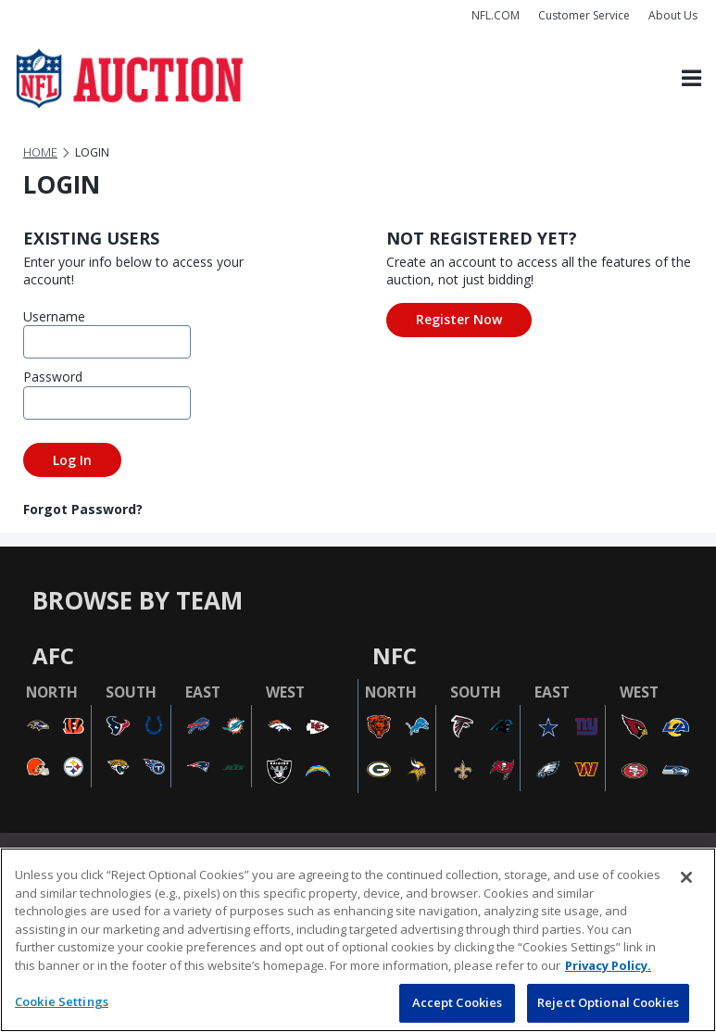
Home (40, 152)
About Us (672, 15)
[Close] (686, 877)
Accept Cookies (457, 1002)
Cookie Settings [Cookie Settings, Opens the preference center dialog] (61, 1001)
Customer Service (584, 15)
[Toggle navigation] (691, 78)
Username (51, 316)
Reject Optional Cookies (608, 1002)
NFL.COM (495, 15)
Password (51, 376)
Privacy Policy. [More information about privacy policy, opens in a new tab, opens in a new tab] (608, 965)
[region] (358, 940)
